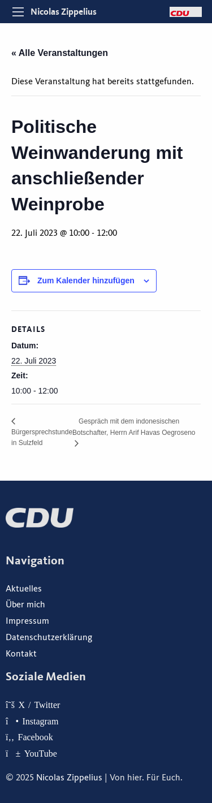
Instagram (40, 721)
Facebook (35, 736)
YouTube (40, 753)
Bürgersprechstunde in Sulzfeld (41, 437)
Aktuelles (24, 589)
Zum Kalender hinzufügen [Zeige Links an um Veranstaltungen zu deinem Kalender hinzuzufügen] (86, 280)
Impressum (27, 621)
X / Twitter (39, 704)
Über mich (25, 604)
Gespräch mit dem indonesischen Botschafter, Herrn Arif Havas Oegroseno (133, 427)
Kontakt (21, 654)
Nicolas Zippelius (64, 11)
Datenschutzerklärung (49, 637)
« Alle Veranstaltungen (59, 53)
